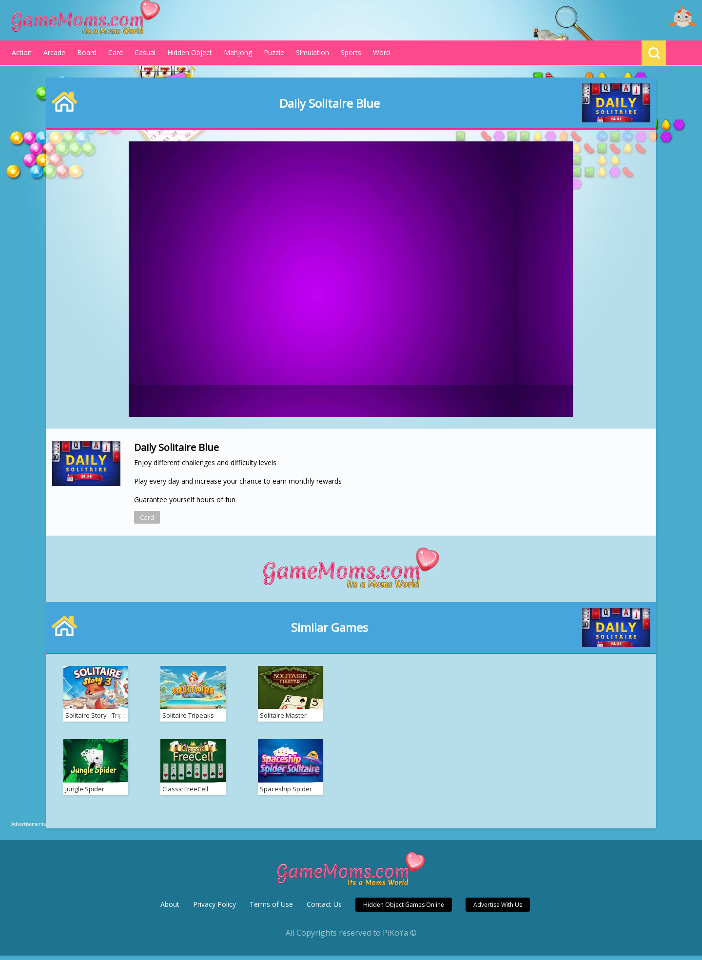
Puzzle (274, 52)
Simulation (312, 52)
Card (115, 52)
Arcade (54, 52)
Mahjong (238, 52)
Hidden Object (189, 52)
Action (22, 52)
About (169, 908)
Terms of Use (271, 908)
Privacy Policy (214, 908)
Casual (145, 52)
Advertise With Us (497, 909)
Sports (351, 52)
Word (381, 52)
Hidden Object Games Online (403, 909)
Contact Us (324, 908)
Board (87, 52)
